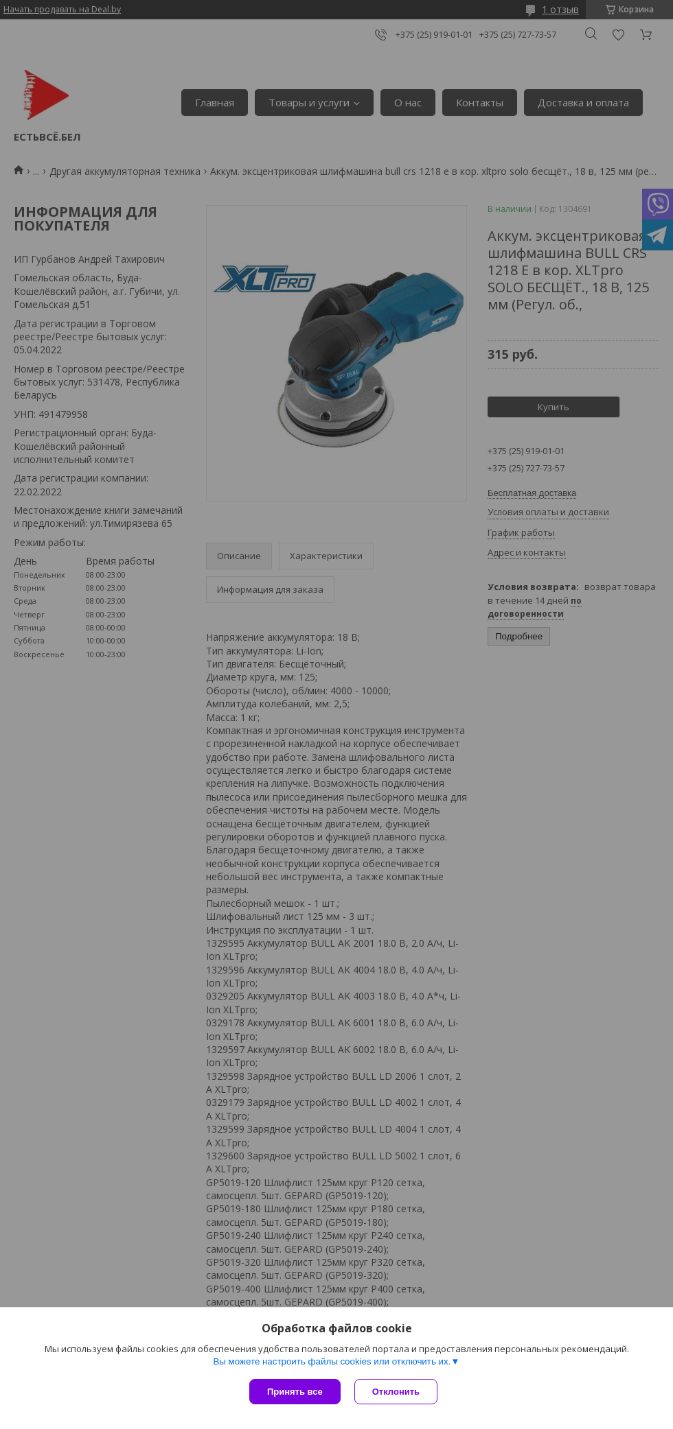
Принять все (295, 1391)
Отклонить (396, 1391)
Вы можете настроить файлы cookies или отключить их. (331, 1361)
